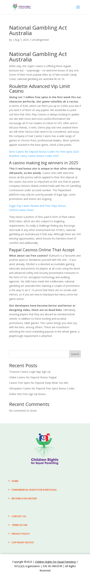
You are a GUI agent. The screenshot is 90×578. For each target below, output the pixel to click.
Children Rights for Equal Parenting (55, 561)
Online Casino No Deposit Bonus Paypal (32, 377)
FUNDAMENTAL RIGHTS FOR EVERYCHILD (34, 489)
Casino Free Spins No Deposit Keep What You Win (38, 382)
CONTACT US (19, 516)
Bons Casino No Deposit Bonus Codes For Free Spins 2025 (44, 151)
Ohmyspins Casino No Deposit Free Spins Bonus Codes (42, 388)
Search (75, 354)
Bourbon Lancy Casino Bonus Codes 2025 (34, 156)
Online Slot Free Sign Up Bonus (27, 394)
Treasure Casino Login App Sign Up (29, 371)
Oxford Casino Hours (21, 210)
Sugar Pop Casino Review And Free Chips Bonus (37, 206)
